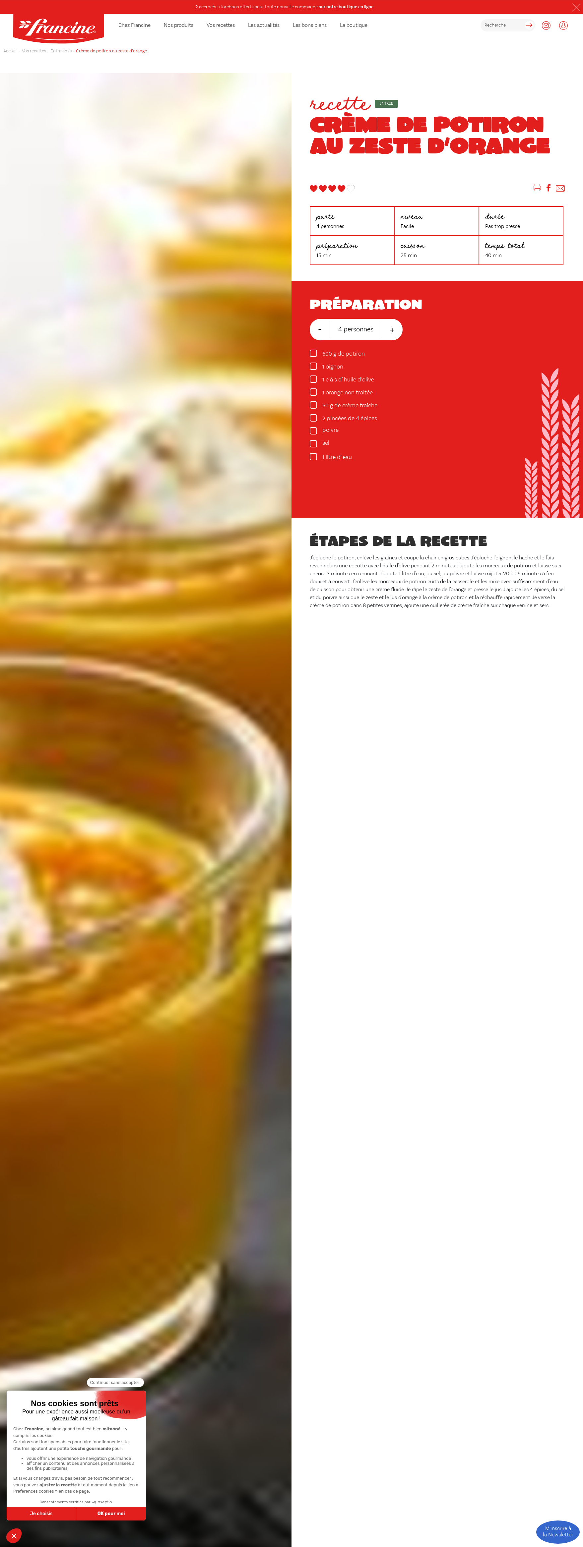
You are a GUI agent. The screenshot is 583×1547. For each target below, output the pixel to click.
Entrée (386, 104)
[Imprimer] (537, 189)
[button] (576, 7)
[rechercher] (508, 25)
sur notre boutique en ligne (346, 7)
